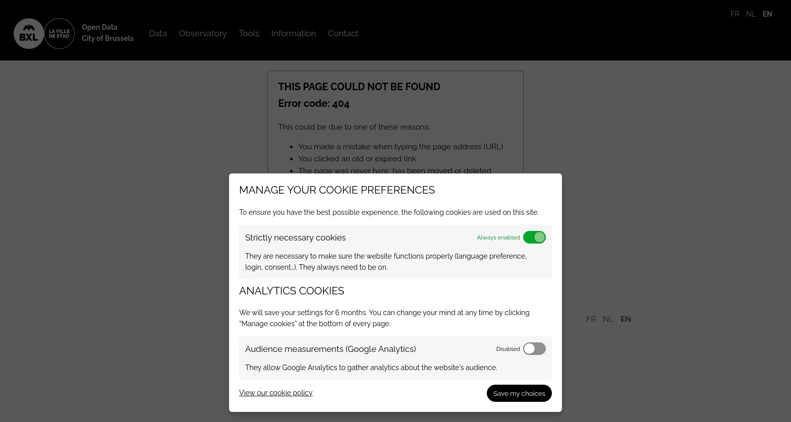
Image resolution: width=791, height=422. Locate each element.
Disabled (508, 348)
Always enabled (498, 237)
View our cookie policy (275, 393)
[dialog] (395, 292)
